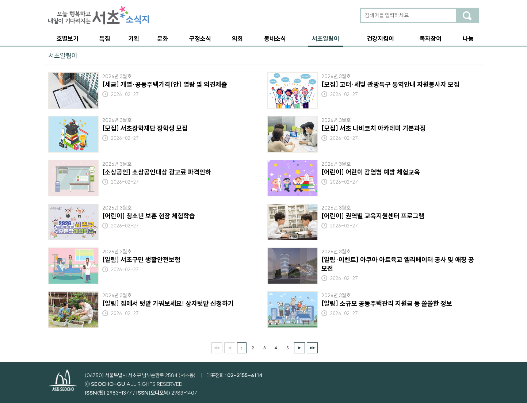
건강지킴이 (380, 38)
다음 (299, 347)
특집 (104, 38)
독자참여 (431, 38)
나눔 (468, 38)
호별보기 (68, 38)
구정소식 (200, 38)
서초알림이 (325, 38)
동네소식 (275, 38)
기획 (133, 38)
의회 (237, 38)
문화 (162, 38)
